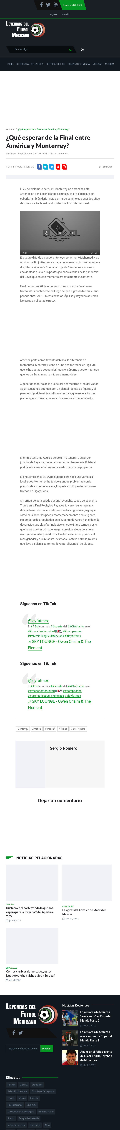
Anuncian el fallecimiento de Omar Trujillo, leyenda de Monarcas (96, 1056)
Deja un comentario (58, 153)
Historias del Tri (55, 64)
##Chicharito (76, 626)
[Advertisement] (60, 94)
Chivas (11, 1098)
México (22, 1098)
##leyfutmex (73, 636)
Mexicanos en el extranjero (21, 1111)
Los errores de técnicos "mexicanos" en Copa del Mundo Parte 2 (95, 1016)
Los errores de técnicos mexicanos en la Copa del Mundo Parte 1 (96, 1036)
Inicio (10, 64)
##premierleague (39, 636)
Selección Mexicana (17, 1091)
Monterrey (23, 729)
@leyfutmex (38, 621)
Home (12, 129)
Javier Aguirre (78, 729)
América (36, 729)
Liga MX (24, 1084)
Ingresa (53, 14)
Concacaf (50, 729)
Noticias (97, 64)
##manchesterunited (41, 631)
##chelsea (57, 636)
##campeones (72, 631)
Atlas (47, 1125)
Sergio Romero (25, 153)
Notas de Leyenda (16, 1125)
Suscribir (66, 14)
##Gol (35, 626)
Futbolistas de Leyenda (29, 64)
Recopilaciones (15, 1105)
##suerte (56, 626)
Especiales (37, 1084)
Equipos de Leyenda (79, 64)
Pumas (11, 1118)
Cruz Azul (32, 1105)
